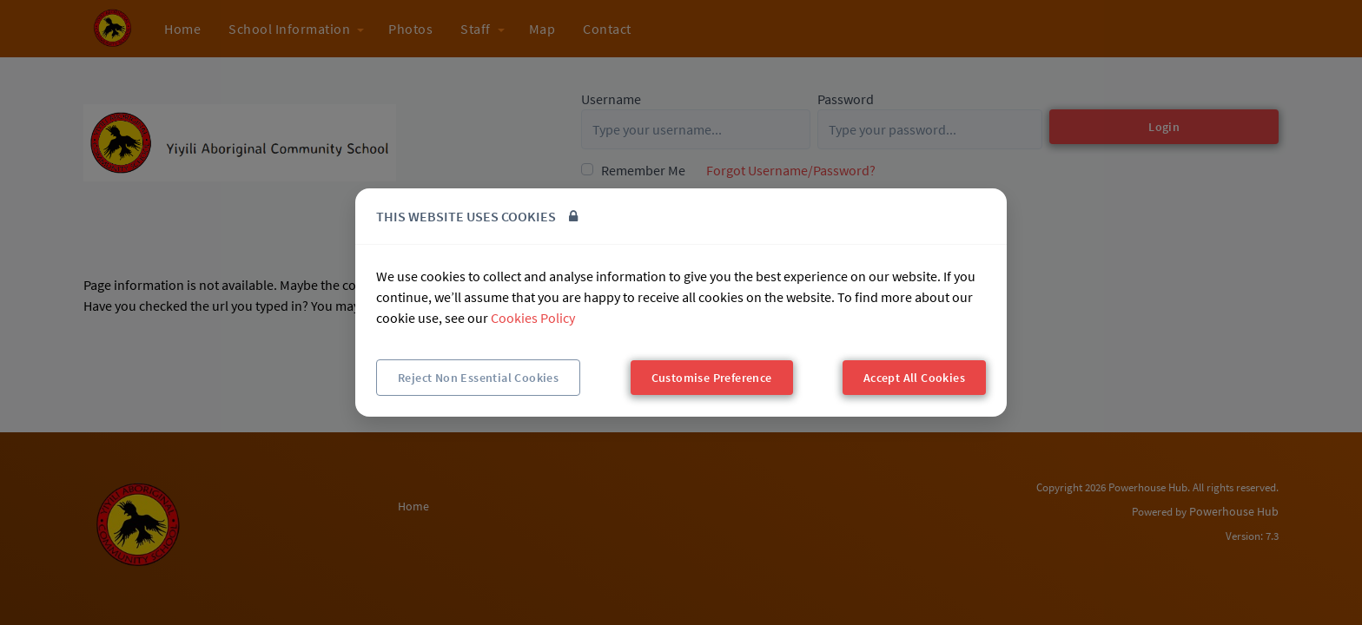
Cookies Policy (533, 317)
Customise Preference (711, 377)
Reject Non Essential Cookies (478, 377)
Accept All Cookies (914, 377)
